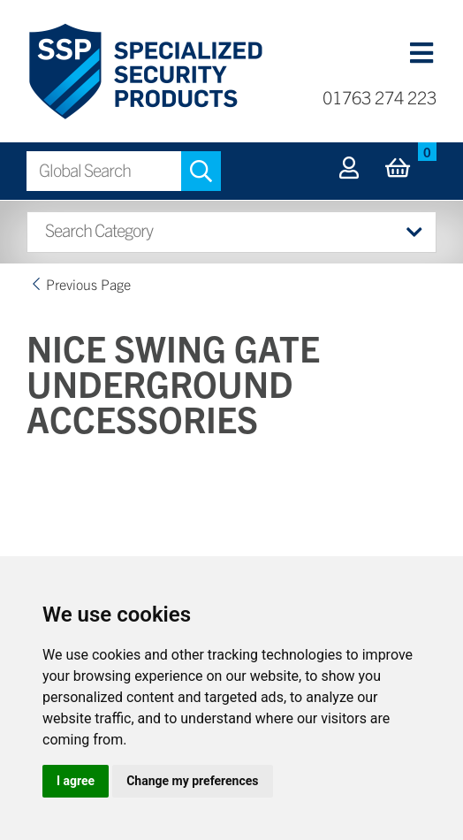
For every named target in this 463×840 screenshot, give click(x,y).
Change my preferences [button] (192, 781)
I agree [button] (76, 781)
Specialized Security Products (144, 72)
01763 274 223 (379, 97)
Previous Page (88, 284)
